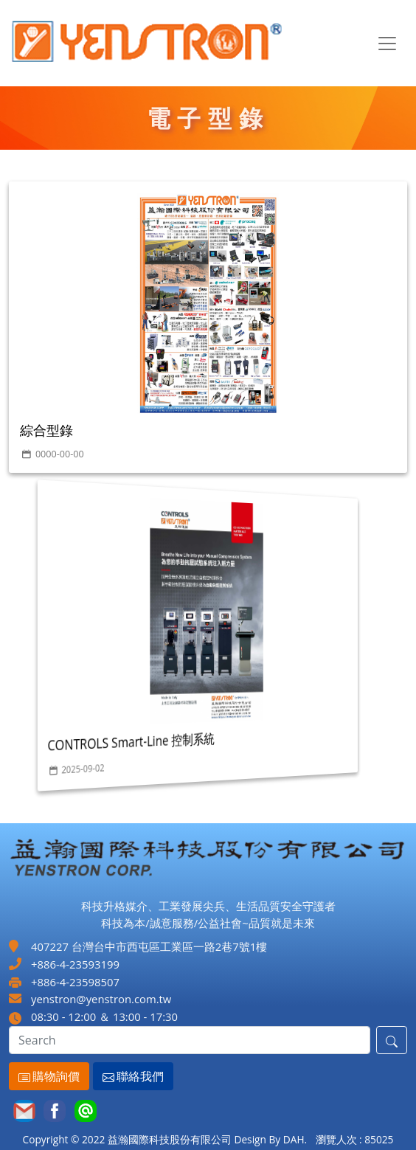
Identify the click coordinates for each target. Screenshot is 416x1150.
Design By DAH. (270, 1139)
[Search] (189, 1040)
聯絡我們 (128, 1076)
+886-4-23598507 (75, 981)
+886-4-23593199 (75, 964)
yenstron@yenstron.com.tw (101, 998)
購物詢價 (44, 1076)
